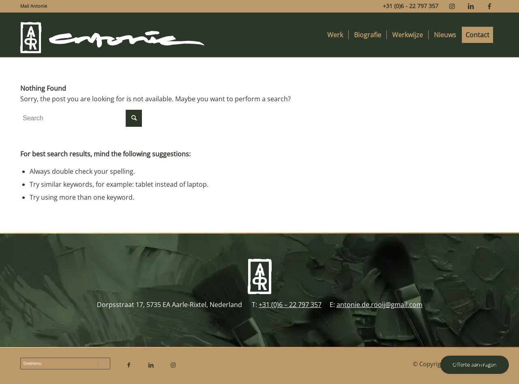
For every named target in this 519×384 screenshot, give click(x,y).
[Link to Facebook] (489, 6)
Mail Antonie (33, 6)
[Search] (81, 118)
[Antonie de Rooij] (112, 35)
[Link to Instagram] (452, 6)
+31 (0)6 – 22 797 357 (290, 304)
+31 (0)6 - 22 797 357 (410, 6)
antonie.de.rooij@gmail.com (379, 304)
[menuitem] (33, 6)
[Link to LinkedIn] (470, 6)
